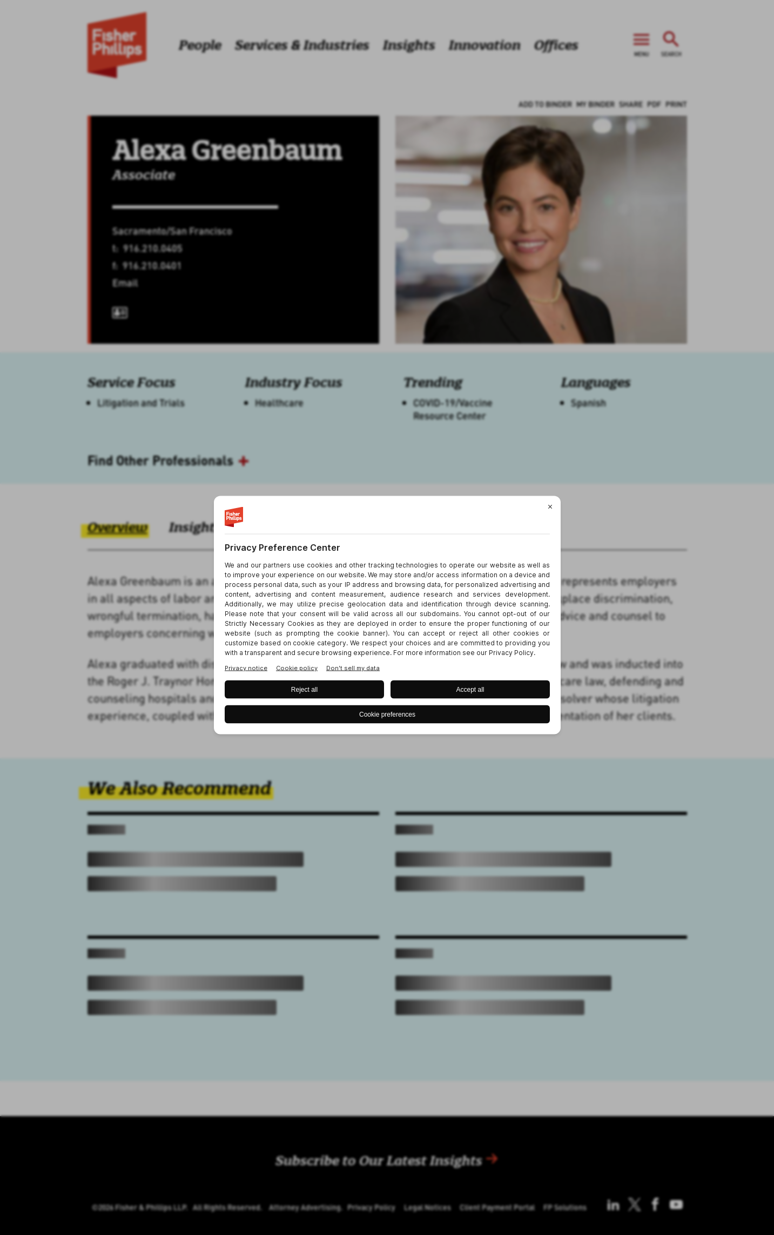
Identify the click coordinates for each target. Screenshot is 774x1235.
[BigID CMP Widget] (387, 617)
